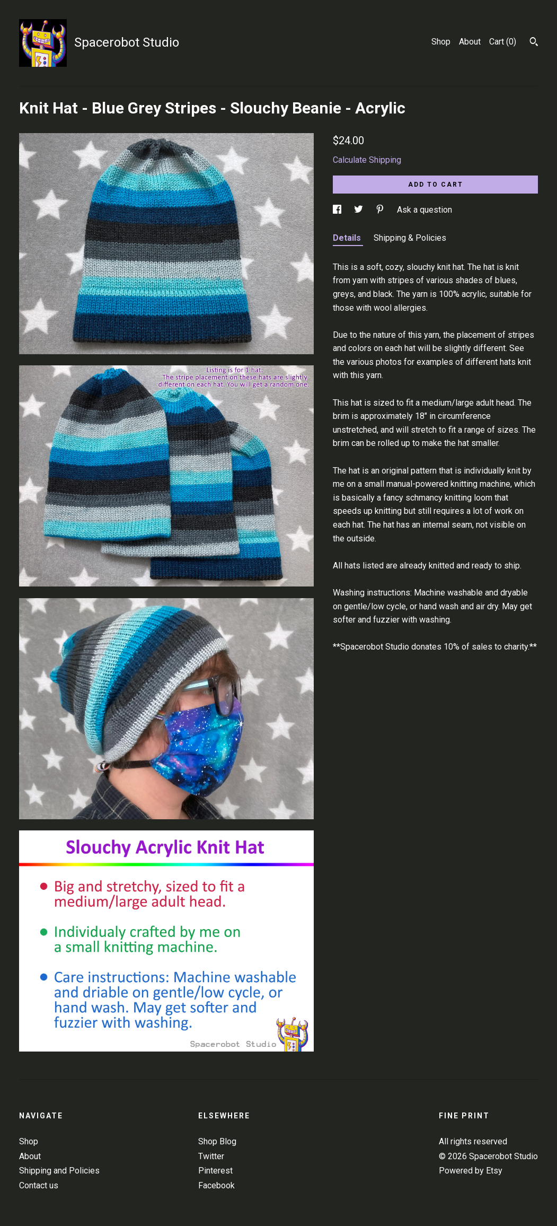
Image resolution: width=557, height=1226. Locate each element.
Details (348, 238)
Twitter (211, 1156)
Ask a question (424, 210)
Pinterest (215, 1171)
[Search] (534, 43)
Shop (440, 42)
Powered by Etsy (470, 1171)
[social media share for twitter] (359, 210)
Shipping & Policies (410, 238)
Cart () (502, 42)
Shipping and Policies (59, 1171)
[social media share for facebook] (338, 210)
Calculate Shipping (367, 160)
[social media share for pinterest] (381, 210)
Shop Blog (217, 1141)
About (470, 42)
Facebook (216, 1185)
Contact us (38, 1185)
